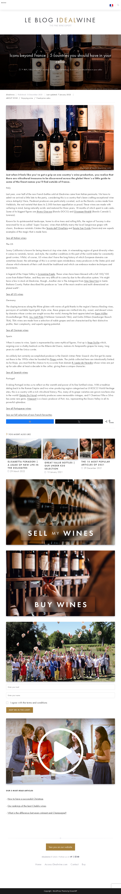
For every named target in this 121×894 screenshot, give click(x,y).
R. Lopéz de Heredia (82, 362)
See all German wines (17, 330)
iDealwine (10, 94)
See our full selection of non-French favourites (29, 414)
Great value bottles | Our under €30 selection (60, 465)
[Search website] (118, 5)
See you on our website (60, 847)
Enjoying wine (27, 98)
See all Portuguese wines (18, 408)
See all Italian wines (16, 238)
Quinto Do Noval (28, 395)
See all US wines (14, 294)
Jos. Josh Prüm (36, 316)
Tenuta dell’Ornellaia (57, 228)
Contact (75, 864)
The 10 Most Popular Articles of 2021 (95, 463)
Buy (84, 864)
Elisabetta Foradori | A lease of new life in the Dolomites (23, 464)
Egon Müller (101, 313)
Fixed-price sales (43, 98)
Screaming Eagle (46, 274)
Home (38, 864)
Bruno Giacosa (44, 211)
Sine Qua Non (91, 280)
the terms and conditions (35, 702)
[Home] (20, 69)
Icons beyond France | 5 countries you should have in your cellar (77, 69)
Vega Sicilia (93, 342)
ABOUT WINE (12, 98)
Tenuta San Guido (82, 228)
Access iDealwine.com (56, 864)
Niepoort (31, 398)
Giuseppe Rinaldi (82, 211)
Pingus (53, 359)
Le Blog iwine (60, 20)
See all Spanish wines (17, 372)
